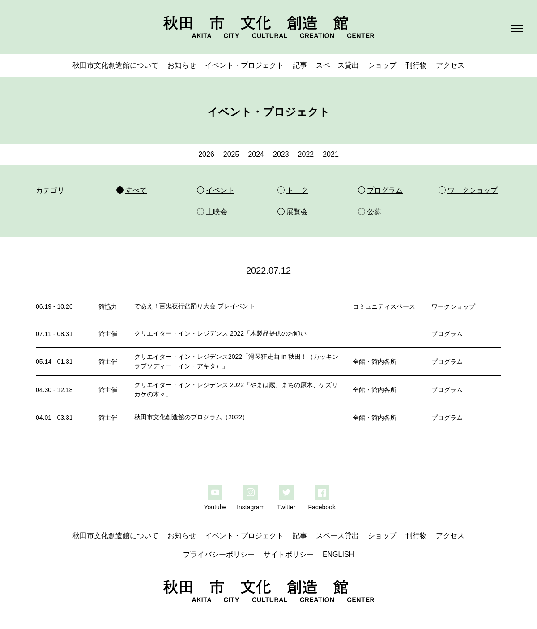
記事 (300, 65)
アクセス (450, 65)
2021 (331, 154)
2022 (306, 154)
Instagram (250, 507)
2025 (231, 154)
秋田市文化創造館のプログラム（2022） (191, 417)
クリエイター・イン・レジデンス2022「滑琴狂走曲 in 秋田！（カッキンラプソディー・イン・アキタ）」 (236, 361)
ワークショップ (453, 306)
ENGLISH (338, 554)
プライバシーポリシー (219, 554)
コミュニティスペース (384, 306)
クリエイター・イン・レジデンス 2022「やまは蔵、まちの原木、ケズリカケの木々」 (236, 389)
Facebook (321, 507)
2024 (256, 154)
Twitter (286, 507)
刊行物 (416, 65)
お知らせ (181, 65)
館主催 (107, 333)
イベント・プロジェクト (244, 65)
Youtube (215, 507)
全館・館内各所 (374, 361)
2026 (206, 154)
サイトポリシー (289, 554)
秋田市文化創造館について (115, 65)
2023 (281, 154)
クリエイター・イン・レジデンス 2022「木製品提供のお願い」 (223, 333)
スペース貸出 (337, 65)
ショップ (382, 65)
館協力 (107, 306)
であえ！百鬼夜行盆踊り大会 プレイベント (194, 306)
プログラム (447, 333)
